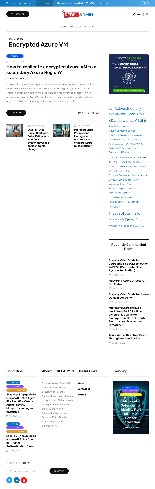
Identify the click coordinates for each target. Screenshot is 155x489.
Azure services (15, 56)
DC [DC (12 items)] (110, 170)
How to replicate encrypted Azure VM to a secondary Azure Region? (51, 69)
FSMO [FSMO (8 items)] (130, 180)
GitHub (82, 394)
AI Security (13, 385)
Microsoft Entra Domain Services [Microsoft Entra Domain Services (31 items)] (124, 204)
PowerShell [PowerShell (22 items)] (115, 225)
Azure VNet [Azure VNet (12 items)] (114, 162)
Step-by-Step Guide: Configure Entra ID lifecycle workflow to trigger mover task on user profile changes (39, 142)
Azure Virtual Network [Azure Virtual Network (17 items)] (120, 157)
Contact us (75, 26)
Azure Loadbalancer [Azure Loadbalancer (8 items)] (116, 144)
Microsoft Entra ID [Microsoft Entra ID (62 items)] (123, 220)
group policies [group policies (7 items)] (114, 184)
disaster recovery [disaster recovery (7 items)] (119, 171)
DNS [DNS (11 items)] (128, 171)
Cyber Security (15, 389)
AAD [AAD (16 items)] (111, 108)
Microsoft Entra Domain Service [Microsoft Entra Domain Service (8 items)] (120, 197)
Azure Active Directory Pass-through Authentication (128, 336)
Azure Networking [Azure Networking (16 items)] (134, 143)
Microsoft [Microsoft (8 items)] (132, 189)
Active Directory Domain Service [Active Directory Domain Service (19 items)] (126, 113)
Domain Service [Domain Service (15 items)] (139, 175)
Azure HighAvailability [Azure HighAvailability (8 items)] (136, 135)
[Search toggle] (147, 14)
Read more (16, 113)
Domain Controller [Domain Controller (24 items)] (120, 175)
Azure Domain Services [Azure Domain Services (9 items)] (118, 135)
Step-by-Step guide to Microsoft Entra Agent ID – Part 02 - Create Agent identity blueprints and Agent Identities (21, 406)
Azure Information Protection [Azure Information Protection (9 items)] (130, 139)
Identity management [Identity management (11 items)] (118, 188)
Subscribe (17, 14)
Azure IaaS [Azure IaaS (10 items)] (113, 139)
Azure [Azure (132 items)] (140, 120)
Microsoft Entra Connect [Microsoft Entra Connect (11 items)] (119, 193)
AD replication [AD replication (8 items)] (128, 121)
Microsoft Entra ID (17, 393)
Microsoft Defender (131, 395)
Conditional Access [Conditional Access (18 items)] (130, 161)
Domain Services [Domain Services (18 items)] (118, 179)
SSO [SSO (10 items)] (142, 226)
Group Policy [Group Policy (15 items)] (126, 184)
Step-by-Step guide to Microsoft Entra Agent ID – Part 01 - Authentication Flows (21, 444)
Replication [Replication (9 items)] (127, 226)
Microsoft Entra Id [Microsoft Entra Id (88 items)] (124, 213)
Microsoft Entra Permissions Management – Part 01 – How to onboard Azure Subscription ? (84, 140)
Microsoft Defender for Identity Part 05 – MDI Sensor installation (82, 3)
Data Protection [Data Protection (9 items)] (140, 166)
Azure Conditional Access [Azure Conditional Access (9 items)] (119, 126)
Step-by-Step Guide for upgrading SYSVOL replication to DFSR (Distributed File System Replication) (128, 265)
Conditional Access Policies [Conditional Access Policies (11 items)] (120, 166)
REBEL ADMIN (22, 462)
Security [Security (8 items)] (136, 226)
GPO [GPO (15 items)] (136, 179)
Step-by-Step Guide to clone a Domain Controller (129, 296)
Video (63, 26)
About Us (90, 26)
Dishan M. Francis (16, 78)
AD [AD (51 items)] (111, 120)
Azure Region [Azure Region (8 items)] (131, 148)
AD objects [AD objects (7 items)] (118, 121)
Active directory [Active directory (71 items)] (128, 108)
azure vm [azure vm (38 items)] (140, 157)
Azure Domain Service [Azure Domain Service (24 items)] (122, 130)
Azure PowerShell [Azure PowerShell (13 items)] (117, 148)
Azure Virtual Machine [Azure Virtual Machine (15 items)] (120, 152)
